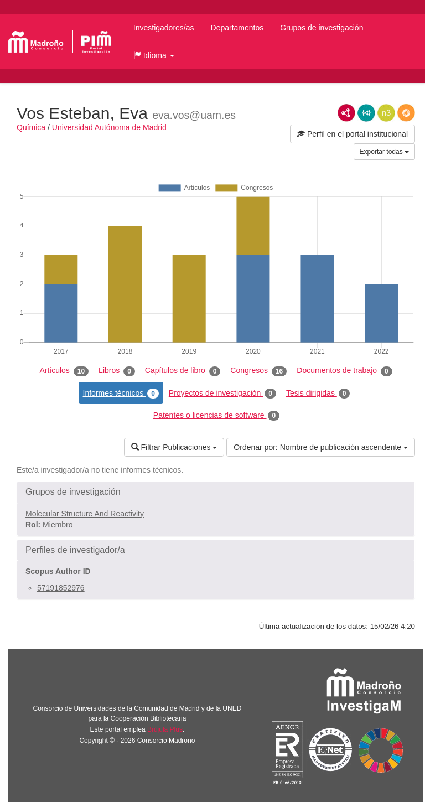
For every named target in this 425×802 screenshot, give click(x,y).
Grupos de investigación (321, 27)
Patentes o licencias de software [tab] (216, 416)
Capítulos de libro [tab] (183, 371)
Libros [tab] (117, 371)
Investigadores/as (163, 27)
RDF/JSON (406, 113)
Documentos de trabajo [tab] (344, 371)
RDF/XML (346, 113)
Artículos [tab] (64, 371)
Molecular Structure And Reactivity (84, 513)
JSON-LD (366, 113)
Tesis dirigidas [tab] (318, 394)
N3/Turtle (386, 113)
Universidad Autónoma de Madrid (109, 127)
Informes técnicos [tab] (121, 394)
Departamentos (237, 27)
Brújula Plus (165, 729)
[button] (154, 55)
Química (31, 127)
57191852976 (61, 587)
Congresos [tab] (258, 371)
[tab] (215, 492)
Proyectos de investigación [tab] (222, 394)
